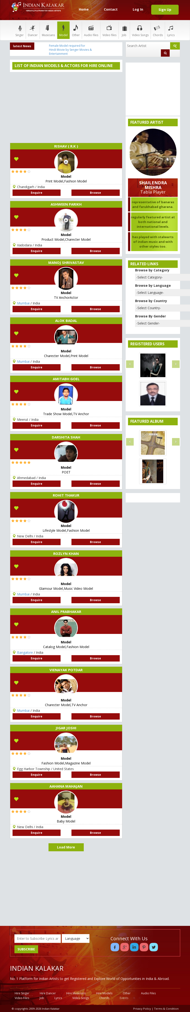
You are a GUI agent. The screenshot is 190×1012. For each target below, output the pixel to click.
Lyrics (171, 30)
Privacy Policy (142, 1008)
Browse (95, 193)
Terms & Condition (166, 1008)
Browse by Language (153, 285)
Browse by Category (152, 270)
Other (76, 30)
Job (124, 30)
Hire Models (104, 993)
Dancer (33, 30)
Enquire (36, 193)
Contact (111, 9)
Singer (19, 30)
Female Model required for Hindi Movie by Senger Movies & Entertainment (70, 50)
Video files (109, 30)
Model (63, 30)
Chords (158, 30)
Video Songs (140, 30)
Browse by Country (151, 301)
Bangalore (25, 652)
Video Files (22, 998)
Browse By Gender (150, 316)
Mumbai (23, 303)
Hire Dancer (48, 993)
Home (84, 9)
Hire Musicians (76, 993)
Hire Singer (22, 993)
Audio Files (148, 993)
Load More (66, 847)
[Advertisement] (66, 107)
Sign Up (165, 9)
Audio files (91, 30)
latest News (22, 46)
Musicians (48, 30)
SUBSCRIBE (26, 949)
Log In (138, 9)
